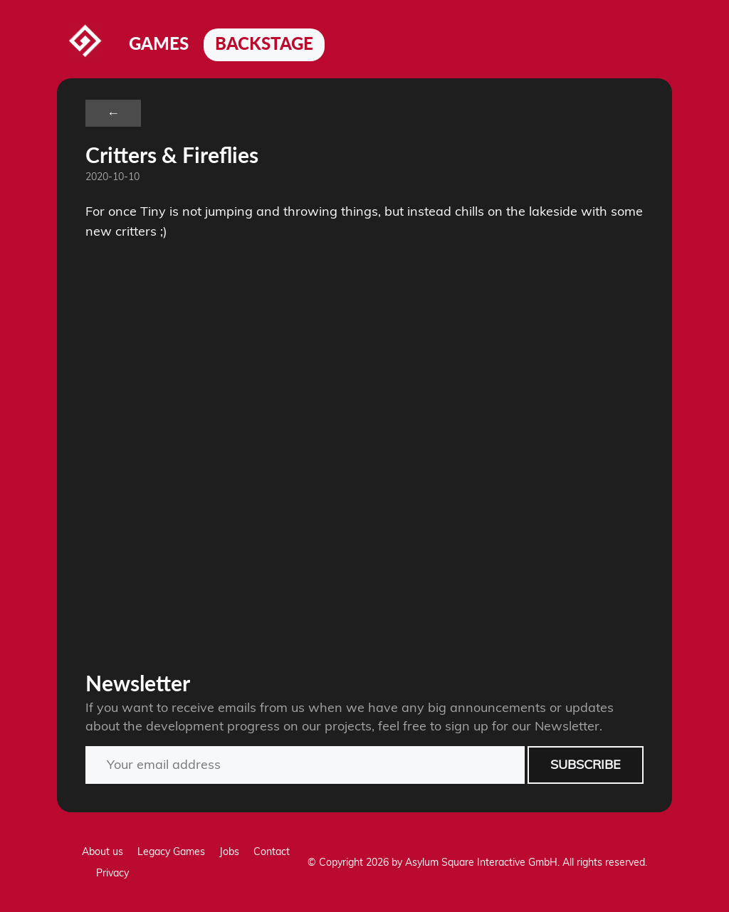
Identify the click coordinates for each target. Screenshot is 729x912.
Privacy (112, 872)
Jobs (229, 851)
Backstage (264, 43)
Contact (271, 851)
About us (102, 851)
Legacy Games (171, 851)
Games (159, 43)
